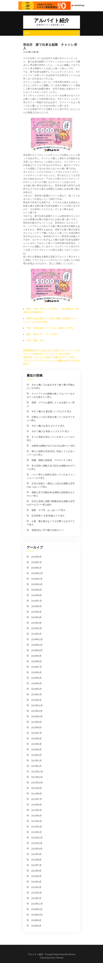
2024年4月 (36, 683)
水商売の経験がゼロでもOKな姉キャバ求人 (53, 445)
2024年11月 (36, 644)
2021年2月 (36, 892)
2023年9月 (36, 722)
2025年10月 (37, 584)
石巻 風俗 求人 (35, 340)
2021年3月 (36, 887)
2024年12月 (37, 639)
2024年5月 (36, 677)
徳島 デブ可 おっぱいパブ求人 (49, 510)
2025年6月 (36, 606)
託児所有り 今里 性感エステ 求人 (48, 515)
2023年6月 (36, 738)
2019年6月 (36, 920)
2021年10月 (36, 848)
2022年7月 (36, 799)
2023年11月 (36, 711)
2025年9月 (36, 589)
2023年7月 (36, 733)
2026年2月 (36, 562)
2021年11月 (36, 843)
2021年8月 (36, 859)
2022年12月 (37, 771)
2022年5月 (36, 810)
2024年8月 (36, 661)
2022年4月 (36, 815)
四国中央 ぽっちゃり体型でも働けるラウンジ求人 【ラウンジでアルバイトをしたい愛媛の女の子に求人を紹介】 (51, 360)
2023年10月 (37, 716)
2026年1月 (36, 567)
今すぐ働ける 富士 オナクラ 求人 (48, 425)
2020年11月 (36, 909)
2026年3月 (36, 556)
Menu (27, 32)
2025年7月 (36, 600)
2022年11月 (37, 777)
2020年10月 (37, 914)
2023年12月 (37, 705)
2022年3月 (36, 821)
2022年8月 (36, 793)
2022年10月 (37, 782)
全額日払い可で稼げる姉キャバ (47, 530)
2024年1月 (36, 699)
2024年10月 (37, 650)
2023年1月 (36, 766)
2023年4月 (36, 749)
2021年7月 (36, 865)
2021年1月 (36, 898)
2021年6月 (36, 870)
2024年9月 (36, 655)
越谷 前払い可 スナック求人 (42, 334)
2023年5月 (36, 744)
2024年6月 (36, 672)
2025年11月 (36, 578)
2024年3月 (36, 688)
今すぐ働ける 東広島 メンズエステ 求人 (51, 411)
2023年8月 (36, 727)
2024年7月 (36, 666)
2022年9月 (36, 788)
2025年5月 (36, 611)
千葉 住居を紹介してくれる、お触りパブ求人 (50, 328)
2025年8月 (36, 595)
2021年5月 (36, 876)
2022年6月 (36, 804)
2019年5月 (36, 925)
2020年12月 (37, 903)
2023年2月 (36, 760)
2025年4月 (36, 617)
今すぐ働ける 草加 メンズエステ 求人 (50, 431)
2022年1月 (36, 832)
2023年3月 (36, 755)
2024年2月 (36, 694)
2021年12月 (37, 837)
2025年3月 (36, 622)
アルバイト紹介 (51, 20)
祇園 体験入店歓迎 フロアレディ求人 (52, 460)
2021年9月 (36, 854)
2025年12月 (37, 573)
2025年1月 (36, 633)
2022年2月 (36, 826)
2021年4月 (36, 881)
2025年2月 (36, 628)
